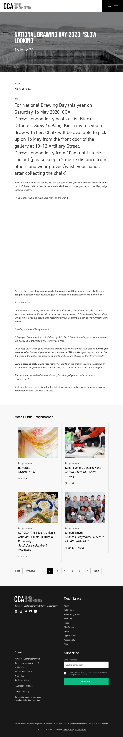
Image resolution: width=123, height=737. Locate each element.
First (17, 570)
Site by (103, 723)
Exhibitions (69, 610)
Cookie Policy (80, 729)
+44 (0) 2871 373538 (23, 686)
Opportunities (70, 635)
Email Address (70, 659)
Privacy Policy (69, 729)
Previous (30, 570)
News (66, 631)
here (22, 387)
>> (106, 570)
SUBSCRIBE (86, 681)
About (66, 605)
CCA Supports (70, 627)
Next (96, 570)
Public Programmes (73, 614)
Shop (66, 644)
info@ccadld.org (21, 691)
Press (66, 622)
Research (68, 618)
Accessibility (69, 639)
